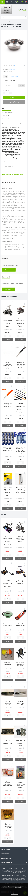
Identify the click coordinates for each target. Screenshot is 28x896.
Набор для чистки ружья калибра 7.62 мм (7, 742)
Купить (22, 85)
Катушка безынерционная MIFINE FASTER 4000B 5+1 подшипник (20, 540)
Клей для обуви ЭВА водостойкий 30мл (20, 625)
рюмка (4, 176)
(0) (14, 65)
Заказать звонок (22, 10)
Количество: (6, 90)
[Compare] (24, 65)
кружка (21, 174)
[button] (11, 2)
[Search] (25, 17)
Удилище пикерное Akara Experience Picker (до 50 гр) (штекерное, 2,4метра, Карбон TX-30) (20, 408)
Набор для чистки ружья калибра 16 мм (7, 703)
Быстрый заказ (14, 102)
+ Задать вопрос (8, 289)
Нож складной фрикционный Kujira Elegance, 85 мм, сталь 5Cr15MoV (20, 364)
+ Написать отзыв (9, 270)
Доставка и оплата (7, 112)
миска (13, 174)
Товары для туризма (8, 21)
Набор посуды (7, 174)
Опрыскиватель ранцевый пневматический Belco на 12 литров (20, 784)
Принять (15, 893)
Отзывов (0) (5, 115)
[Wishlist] (20, 65)
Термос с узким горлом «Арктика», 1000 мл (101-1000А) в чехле (20, 491)
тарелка (17, 174)
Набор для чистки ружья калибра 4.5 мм (20, 703)
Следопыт (13, 69)
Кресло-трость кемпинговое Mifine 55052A (20, 664)
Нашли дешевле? (14, 76)
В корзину (14, 97)
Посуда (15, 21)
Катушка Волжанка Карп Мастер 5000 (20, 582)
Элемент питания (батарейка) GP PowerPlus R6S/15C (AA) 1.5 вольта (20, 450)
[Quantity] (7, 93)
